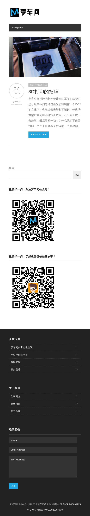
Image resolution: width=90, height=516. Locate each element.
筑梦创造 (15, 369)
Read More (38, 134)
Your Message (43, 467)
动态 (31, 85)
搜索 (12, 168)
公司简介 (15, 396)
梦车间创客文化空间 (21, 347)
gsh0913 (16, 102)
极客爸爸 (15, 362)
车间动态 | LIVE (41, 85)
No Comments (16, 105)
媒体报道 (15, 403)
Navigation (17, 27)
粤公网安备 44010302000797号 (47, 509)
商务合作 (15, 411)
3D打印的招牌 (43, 91)
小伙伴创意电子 (19, 354)
